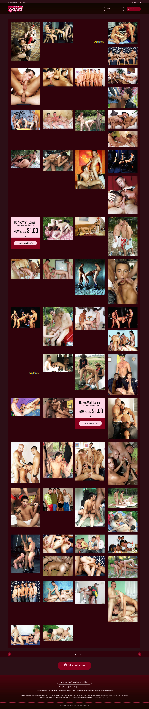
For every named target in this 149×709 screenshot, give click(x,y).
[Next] (139, 654)
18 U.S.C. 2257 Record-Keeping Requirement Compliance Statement (89, 690)
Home (60, 687)
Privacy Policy (109, 690)
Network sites (13, 3)
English (23, 3)
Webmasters (62, 690)
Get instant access (134, 11)
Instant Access (80, 687)
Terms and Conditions (42, 690)
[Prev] (9, 654)
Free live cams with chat (114, 11)
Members (65, 687)
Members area (137, 2)
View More (88, 687)
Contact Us (68, 690)
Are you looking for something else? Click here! (75, 682)
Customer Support (53, 690)
